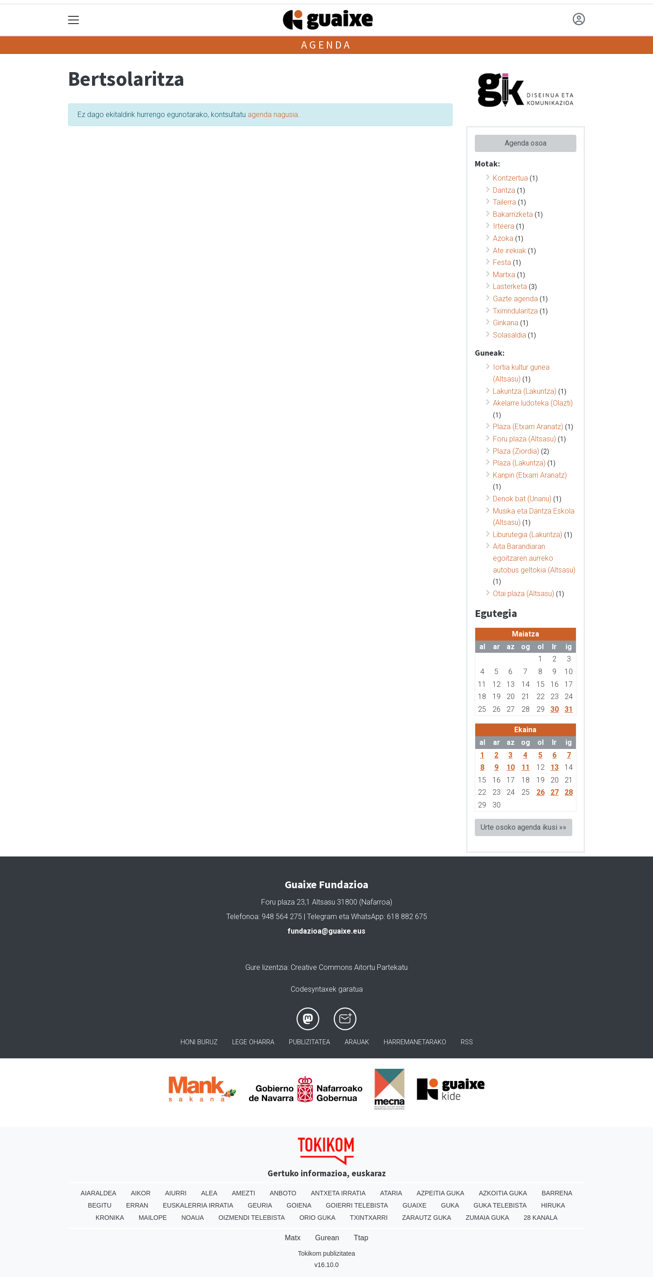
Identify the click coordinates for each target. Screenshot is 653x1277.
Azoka (503, 238)
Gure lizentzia (266, 967)
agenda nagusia (273, 114)
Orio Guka (317, 1217)
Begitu (100, 1205)
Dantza (504, 190)
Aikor (141, 1193)
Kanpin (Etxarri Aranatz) (530, 475)
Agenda (326, 45)
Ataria (391, 1193)
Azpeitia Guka (440, 1193)
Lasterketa (510, 286)
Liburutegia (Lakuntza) (527, 534)
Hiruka (553, 1205)
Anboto (283, 1193)
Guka (450, 1205)
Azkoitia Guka (503, 1193)
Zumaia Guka (487, 1217)
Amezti (243, 1193)
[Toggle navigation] (73, 20)
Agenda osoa (525, 143)
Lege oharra (253, 1042)
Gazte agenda (515, 298)
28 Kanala (541, 1217)
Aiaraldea (99, 1193)
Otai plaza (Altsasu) (523, 593)
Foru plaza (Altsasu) (524, 439)
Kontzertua (510, 178)
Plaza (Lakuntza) (519, 463)
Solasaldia (509, 335)
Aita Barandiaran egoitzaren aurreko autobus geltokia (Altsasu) (534, 558)
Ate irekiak (509, 250)
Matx (293, 1238)
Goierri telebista (357, 1205)
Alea (209, 1193)
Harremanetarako (415, 1042)
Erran (137, 1205)
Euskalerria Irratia (198, 1205)
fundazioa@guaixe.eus (326, 931)
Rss (467, 1042)
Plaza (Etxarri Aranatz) (528, 426)
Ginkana (505, 322)
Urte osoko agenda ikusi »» (523, 827)
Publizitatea (309, 1042)
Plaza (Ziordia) (516, 451)
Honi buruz (199, 1042)
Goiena (299, 1205)
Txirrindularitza (515, 311)
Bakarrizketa (513, 214)
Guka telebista (499, 1205)
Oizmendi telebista (252, 1217)
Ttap (361, 1238)
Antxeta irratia (338, 1193)
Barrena (556, 1193)
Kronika (110, 1217)
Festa (502, 262)
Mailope (153, 1217)
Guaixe (415, 1205)
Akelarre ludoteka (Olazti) (533, 403)
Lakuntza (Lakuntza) (524, 391)
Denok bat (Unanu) (522, 498)
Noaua (192, 1217)
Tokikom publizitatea (326, 1253)
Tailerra (504, 202)
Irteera (503, 226)
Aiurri (175, 1193)
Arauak (357, 1042)
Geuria (260, 1205)
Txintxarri (369, 1217)
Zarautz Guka (426, 1217)
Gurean (327, 1238)
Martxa (504, 274)
